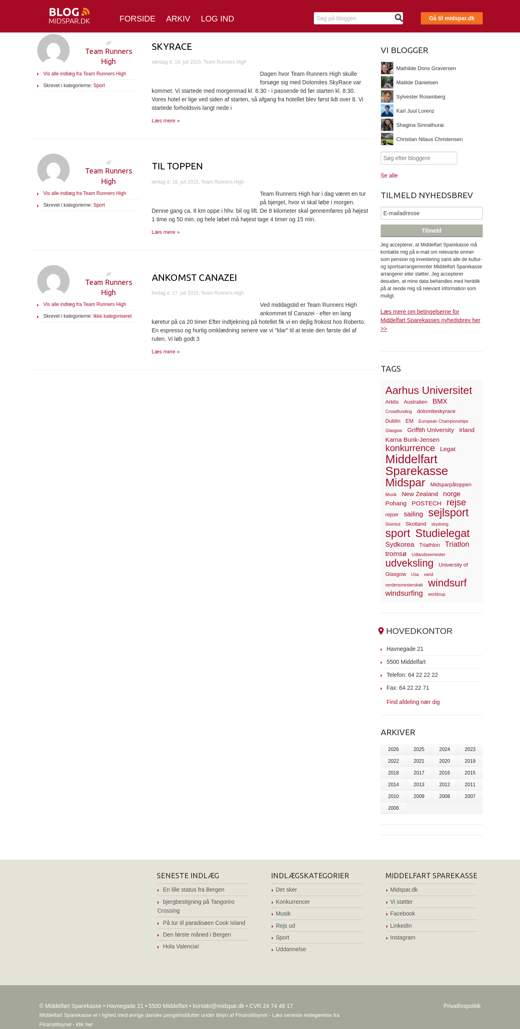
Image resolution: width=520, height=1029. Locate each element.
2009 (418, 796)
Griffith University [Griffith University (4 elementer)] (430, 429)
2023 (470, 749)
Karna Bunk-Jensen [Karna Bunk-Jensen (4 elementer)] (413, 439)
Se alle (389, 175)
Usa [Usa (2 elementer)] (415, 574)
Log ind (217, 18)
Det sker (286, 889)
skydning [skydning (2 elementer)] (439, 524)
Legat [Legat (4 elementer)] (448, 448)
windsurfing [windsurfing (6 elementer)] (404, 593)
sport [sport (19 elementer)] (398, 533)
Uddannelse (291, 949)
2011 (470, 784)
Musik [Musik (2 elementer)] (391, 494)
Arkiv (178, 18)
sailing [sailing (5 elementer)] (413, 514)
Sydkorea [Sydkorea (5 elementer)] (400, 544)
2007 (470, 796)
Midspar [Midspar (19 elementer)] (405, 482)
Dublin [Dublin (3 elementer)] (393, 421)
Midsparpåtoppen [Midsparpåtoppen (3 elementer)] (450, 484)
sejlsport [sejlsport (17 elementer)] (448, 513)
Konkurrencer (293, 902)
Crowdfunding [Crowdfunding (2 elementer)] (399, 411)
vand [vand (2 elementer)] (428, 574)
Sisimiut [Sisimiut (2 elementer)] (393, 524)
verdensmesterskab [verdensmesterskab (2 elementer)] (404, 584)
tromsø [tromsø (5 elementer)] (396, 554)
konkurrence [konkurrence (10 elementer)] (410, 448)
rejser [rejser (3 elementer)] (392, 514)
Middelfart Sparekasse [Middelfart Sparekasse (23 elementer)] (417, 465)
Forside (137, 18)
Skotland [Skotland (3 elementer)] (415, 524)
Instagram (403, 937)
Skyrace (172, 46)
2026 (393, 749)
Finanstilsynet (251, 1015)
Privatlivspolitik (462, 1006)
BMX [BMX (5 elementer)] (440, 401)
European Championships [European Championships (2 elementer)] (444, 421)
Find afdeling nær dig (413, 702)
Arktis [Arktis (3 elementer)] (392, 402)
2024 (444, 749)
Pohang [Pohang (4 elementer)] (396, 503)
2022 (393, 761)
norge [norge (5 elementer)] (451, 494)
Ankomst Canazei (194, 277)
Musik (283, 913)
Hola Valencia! (181, 946)
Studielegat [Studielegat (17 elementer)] (443, 533)
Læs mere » (166, 121)
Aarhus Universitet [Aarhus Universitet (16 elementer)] (429, 390)
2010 (393, 796)
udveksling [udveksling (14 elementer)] (410, 563)
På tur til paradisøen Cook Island (204, 923)
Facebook (402, 913)
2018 (393, 773)
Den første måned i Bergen (197, 934)
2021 (418, 761)
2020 (444, 761)
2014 (393, 784)
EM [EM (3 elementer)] (409, 421)
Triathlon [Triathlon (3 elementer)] (429, 545)
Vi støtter (401, 902)
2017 (418, 773)
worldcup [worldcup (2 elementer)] (436, 594)
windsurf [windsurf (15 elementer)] (447, 582)
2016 (444, 773)
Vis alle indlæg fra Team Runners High (84, 74)
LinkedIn (401, 925)
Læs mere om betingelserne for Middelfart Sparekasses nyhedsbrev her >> (431, 320)
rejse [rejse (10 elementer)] (456, 502)
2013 (418, 784)
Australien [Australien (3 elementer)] (415, 402)
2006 (393, 808)
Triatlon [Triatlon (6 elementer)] (457, 544)
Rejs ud (285, 925)
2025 (418, 749)
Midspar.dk (404, 889)
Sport (99, 85)
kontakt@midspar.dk (218, 1006)
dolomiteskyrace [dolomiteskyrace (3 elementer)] (436, 411)
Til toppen (177, 166)
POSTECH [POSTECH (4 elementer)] (427, 503)
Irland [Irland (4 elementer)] (467, 429)
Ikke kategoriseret (112, 316)
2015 (470, 773)
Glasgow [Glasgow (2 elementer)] (394, 430)
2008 (444, 796)
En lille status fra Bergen (193, 889)
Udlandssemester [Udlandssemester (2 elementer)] (428, 554)
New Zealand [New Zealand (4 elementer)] (420, 493)
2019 (470, 761)
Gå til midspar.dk (452, 18)
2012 (444, 784)
